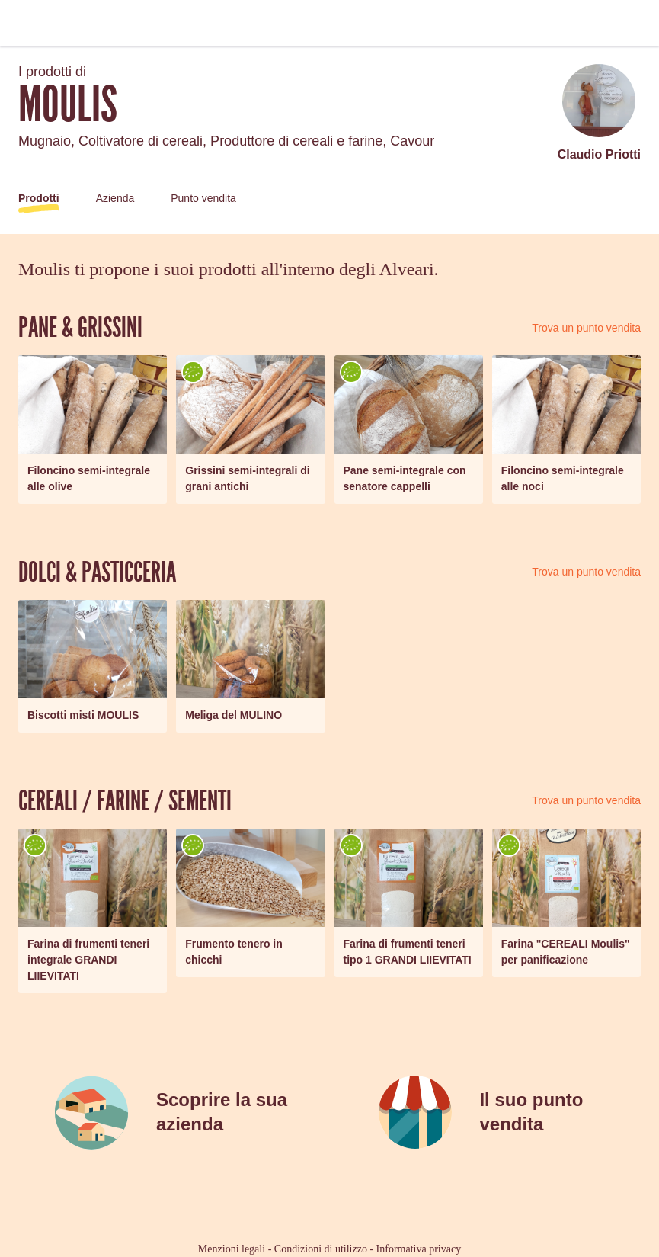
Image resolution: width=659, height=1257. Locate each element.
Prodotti (38, 198)
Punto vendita (203, 198)
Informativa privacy (419, 1249)
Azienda (115, 198)
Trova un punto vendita (586, 328)
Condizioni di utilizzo (320, 1249)
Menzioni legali (231, 1249)
